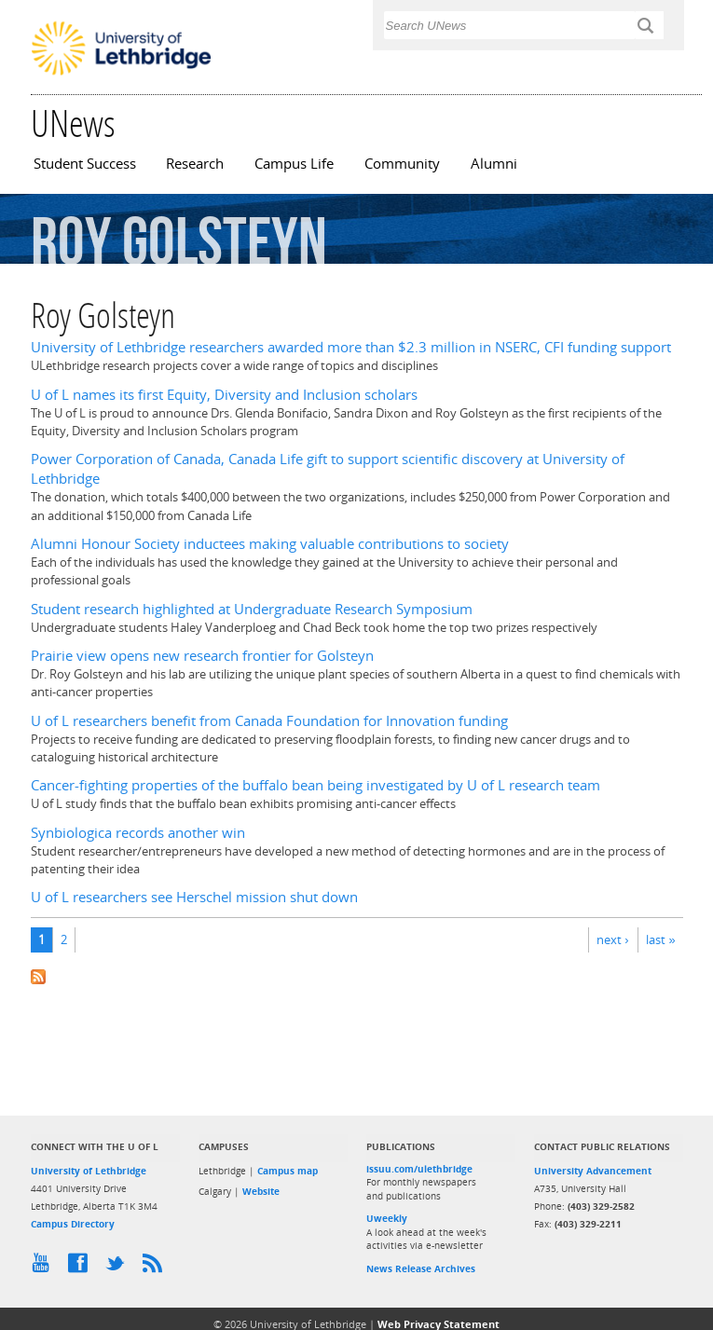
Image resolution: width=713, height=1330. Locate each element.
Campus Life (294, 163)
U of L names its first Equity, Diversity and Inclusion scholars (224, 394)
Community (402, 163)
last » (660, 939)
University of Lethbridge (88, 1170)
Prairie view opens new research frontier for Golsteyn (202, 655)
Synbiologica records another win (138, 833)
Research (195, 163)
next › (612, 939)
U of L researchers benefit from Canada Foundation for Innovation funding (269, 721)
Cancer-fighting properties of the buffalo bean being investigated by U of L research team (315, 785)
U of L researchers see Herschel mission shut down (194, 897)
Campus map (287, 1170)
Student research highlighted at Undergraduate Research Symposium (252, 609)
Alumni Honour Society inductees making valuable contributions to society (270, 544)
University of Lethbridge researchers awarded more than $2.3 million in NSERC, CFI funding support (351, 347)
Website (261, 1191)
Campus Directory (73, 1223)
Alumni (494, 163)
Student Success (85, 163)
